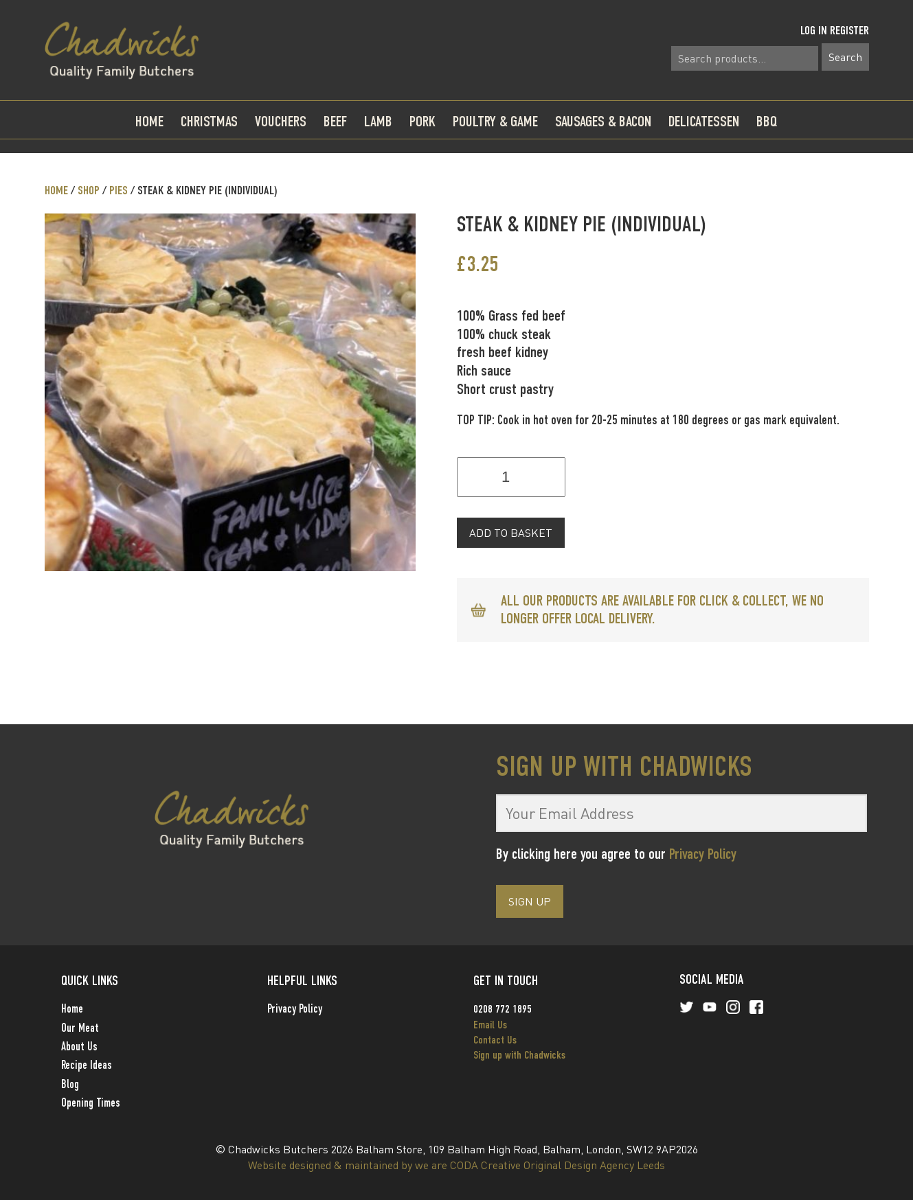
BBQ (767, 121)
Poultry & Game (495, 121)
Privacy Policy (702, 853)
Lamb (378, 121)
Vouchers (280, 121)
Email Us (490, 1024)
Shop (89, 190)
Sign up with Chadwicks (519, 1054)
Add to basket (510, 533)
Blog (70, 1084)
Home (149, 121)
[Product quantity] (511, 477)
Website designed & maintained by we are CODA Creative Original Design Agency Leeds (456, 1165)
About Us (79, 1046)
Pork (422, 121)
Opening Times (90, 1103)
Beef (335, 121)
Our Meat (80, 1028)
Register (849, 30)
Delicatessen (703, 121)
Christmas (209, 121)
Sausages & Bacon (603, 121)
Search (845, 57)
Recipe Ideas (86, 1065)
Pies (118, 190)
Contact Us (495, 1039)
